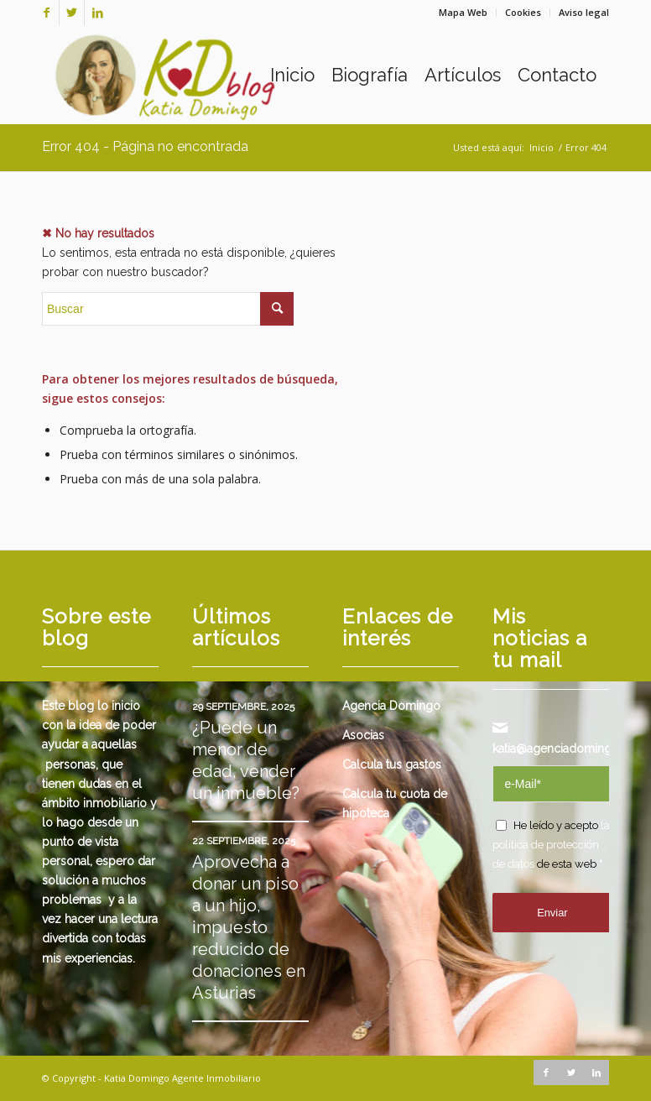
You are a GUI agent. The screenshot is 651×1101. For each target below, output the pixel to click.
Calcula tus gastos (391, 764)
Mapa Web (463, 12)
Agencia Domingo (391, 705)
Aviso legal (584, 12)
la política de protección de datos (551, 844)
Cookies (523, 12)
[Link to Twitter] (72, 12)
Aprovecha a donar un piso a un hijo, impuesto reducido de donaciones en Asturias (248, 927)
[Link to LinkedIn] (97, 12)
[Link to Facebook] (46, 12)
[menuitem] (463, 12)
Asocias (363, 735)
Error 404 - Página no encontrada (145, 146)
